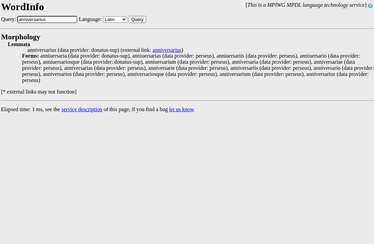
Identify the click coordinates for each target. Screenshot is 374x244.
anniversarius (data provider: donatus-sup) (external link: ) (105, 50)
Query (137, 19)
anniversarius (167, 50)
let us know (181, 109)
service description (81, 109)
